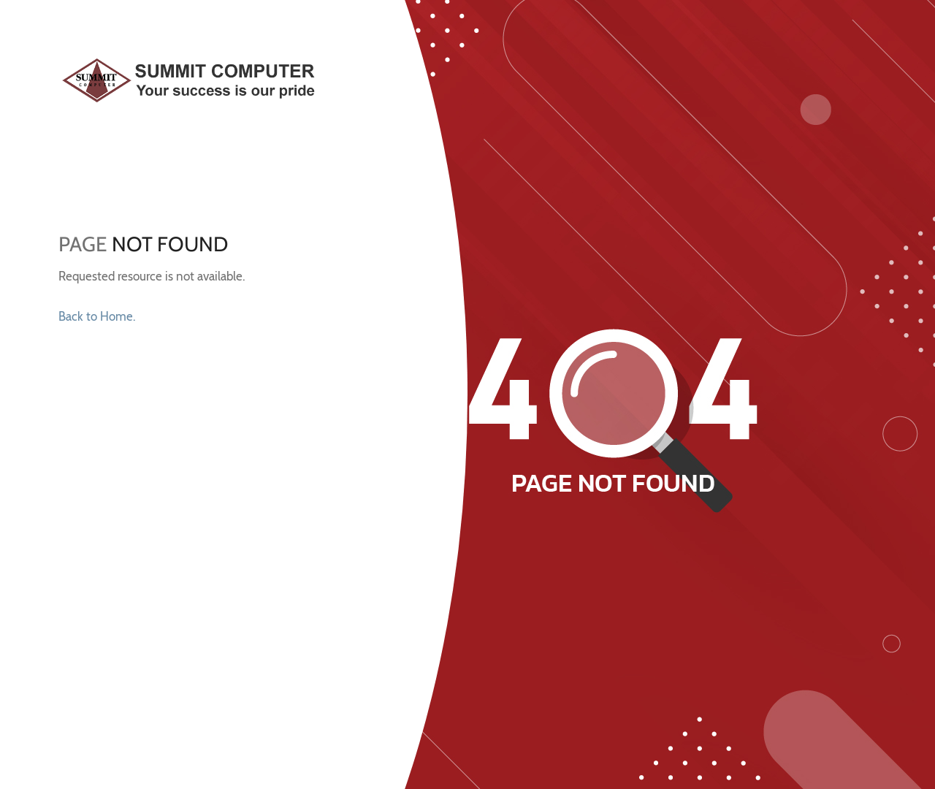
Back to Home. (96, 316)
